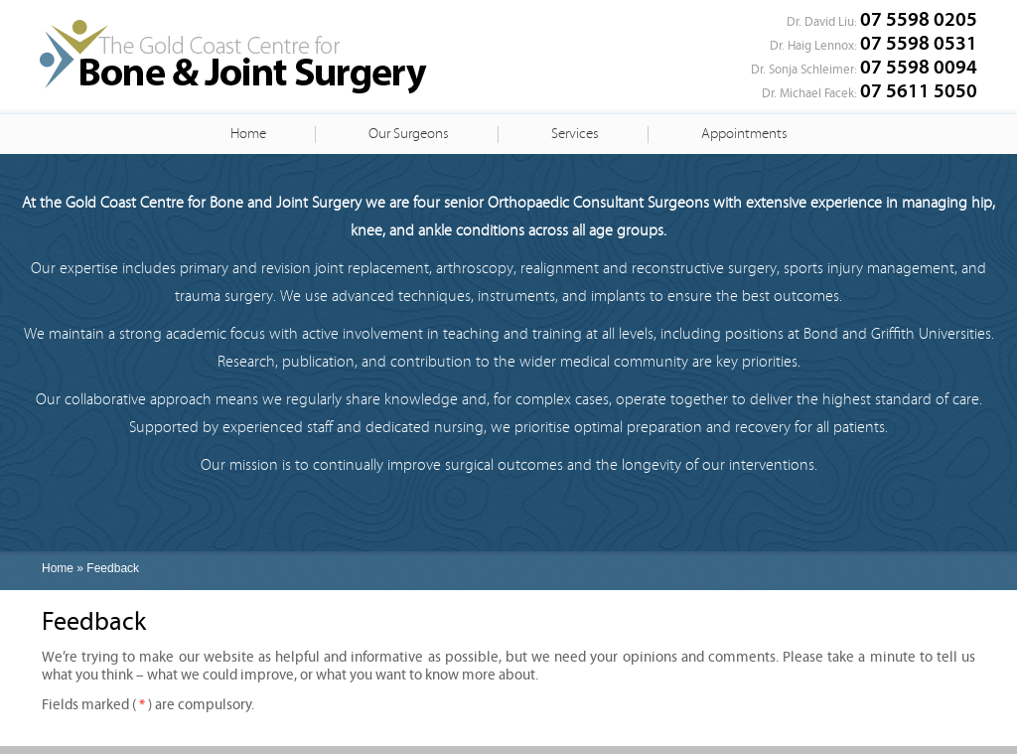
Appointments (744, 133)
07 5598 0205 (918, 19)
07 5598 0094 (918, 67)
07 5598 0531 (918, 43)
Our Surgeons (408, 133)
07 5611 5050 (918, 90)
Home (248, 133)
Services (575, 133)
